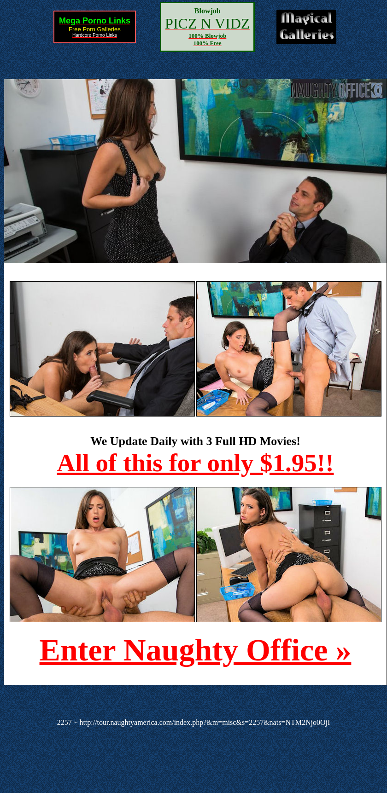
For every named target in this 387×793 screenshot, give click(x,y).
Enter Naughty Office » (196, 649)
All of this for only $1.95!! (195, 463)
